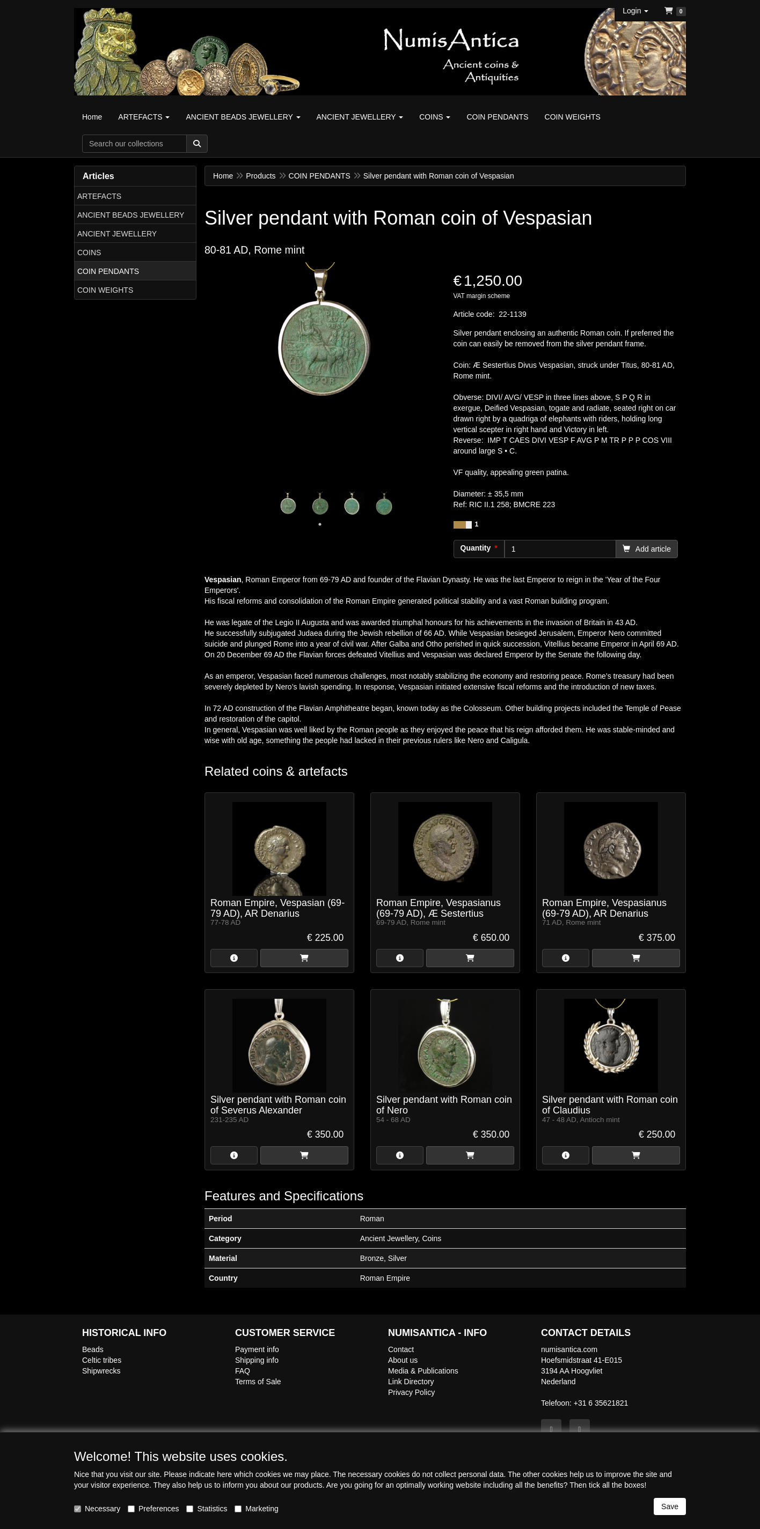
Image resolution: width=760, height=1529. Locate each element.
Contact (401, 1349)
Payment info (257, 1349)
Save (669, 1506)
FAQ (242, 1371)
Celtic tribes (101, 1360)
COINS (89, 252)
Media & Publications (423, 1371)
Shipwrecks (101, 1371)
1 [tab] (320, 524)
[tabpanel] (287, 504)
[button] (635, 10)
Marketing (256, 1508)
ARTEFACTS (99, 196)
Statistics (206, 1508)
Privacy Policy (411, 1392)
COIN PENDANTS (108, 271)
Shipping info (257, 1360)
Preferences (153, 1508)
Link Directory (411, 1381)
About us (403, 1360)
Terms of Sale (258, 1381)
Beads (93, 1349)
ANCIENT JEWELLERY (117, 233)
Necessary (97, 1508)
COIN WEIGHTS (105, 290)
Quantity (476, 548)
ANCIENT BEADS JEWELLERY (130, 215)
